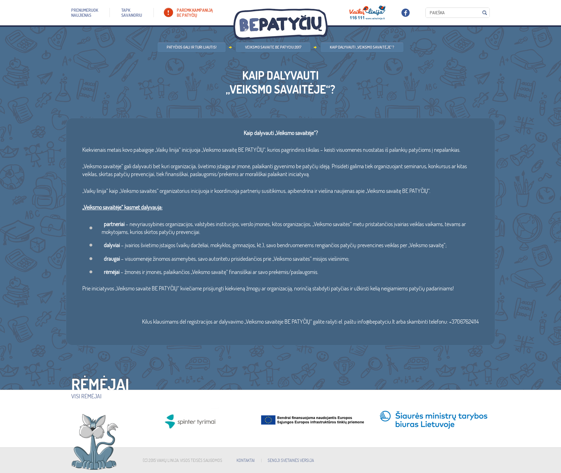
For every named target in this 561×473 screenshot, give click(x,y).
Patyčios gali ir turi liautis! (191, 47)
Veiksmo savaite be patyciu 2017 (273, 47)
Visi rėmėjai (86, 396)
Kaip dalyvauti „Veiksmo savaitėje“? (362, 47)
